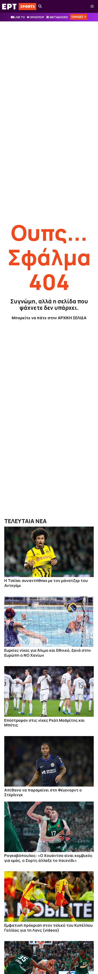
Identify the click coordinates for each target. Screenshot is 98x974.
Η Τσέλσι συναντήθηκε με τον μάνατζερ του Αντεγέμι (46, 583)
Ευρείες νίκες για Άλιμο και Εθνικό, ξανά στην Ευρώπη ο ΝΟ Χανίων (47, 653)
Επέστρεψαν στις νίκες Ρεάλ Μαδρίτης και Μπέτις (44, 723)
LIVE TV (19, 17)
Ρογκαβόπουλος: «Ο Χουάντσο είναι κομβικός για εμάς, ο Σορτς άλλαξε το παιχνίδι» (48, 858)
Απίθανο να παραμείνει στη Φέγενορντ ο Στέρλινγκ (43, 792)
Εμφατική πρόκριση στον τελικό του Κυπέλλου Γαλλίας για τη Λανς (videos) (48, 928)
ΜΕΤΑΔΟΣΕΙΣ (59, 17)
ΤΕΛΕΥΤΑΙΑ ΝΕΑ (25, 521)
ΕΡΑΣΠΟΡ (37, 17)
